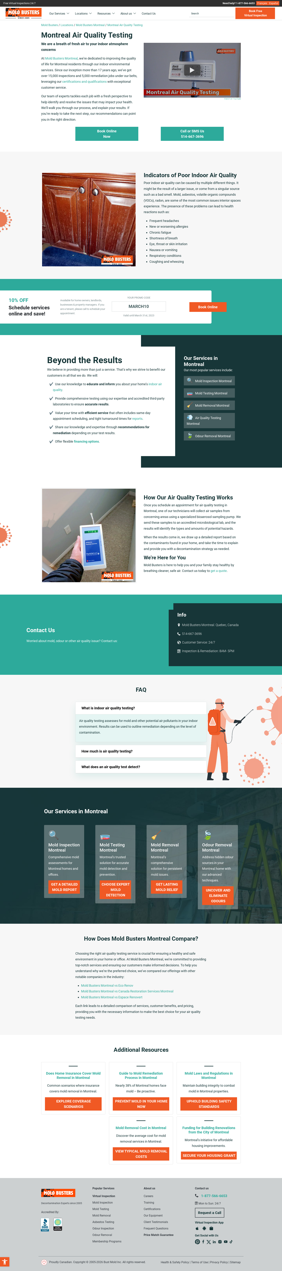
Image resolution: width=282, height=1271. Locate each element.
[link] (64, 847)
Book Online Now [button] (107, 134)
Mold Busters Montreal (61, 58)
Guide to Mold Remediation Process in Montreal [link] (141, 1075)
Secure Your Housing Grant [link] (209, 1155)
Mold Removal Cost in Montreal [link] (141, 1128)
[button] (4, 1262)
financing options (86, 441)
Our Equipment (153, 1215)
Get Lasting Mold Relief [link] (167, 887)
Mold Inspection (102, 1202)
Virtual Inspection (103, 1196)
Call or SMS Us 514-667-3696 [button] (192, 134)
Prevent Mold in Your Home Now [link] (141, 1104)
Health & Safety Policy (175, 1262)
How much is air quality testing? (107, 751)
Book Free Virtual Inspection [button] (255, 13)
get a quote (219, 571)
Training (149, 1202)
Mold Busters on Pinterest (197, 1241)
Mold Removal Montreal (208, 405)
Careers (148, 1196)
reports (137, 418)
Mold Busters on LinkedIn (214, 1241)
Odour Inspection (103, 1228)
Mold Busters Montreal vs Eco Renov (107, 985)
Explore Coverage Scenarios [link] (73, 1104)
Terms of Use (199, 1262)
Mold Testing (100, 1209)
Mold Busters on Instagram (219, 1241)
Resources (106, 13)
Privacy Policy (219, 1262)
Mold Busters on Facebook (203, 1241)
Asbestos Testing (103, 1222)
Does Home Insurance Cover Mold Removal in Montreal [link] (73, 1075)
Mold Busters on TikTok (231, 1242)
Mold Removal (101, 1215)
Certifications (152, 1209)
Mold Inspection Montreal (209, 381)
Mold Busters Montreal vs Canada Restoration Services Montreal (127, 991)
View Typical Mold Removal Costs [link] (141, 1154)
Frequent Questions (156, 1228)
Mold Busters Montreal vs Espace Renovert (111, 997)
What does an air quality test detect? (110, 767)
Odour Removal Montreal (209, 436)
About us (128, 13)
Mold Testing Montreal (207, 393)
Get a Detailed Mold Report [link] (64, 887)
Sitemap (235, 1262)
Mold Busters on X (208, 1242)
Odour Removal (102, 1235)
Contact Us (149, 13)
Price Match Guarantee (159, 1235)
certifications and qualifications (84, 81)
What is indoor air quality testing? (108, 708)
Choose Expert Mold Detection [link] (116, 889)
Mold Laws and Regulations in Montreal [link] (209, 1075)
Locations (83, 13)
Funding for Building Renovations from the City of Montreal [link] (208, 1130)
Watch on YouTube (232, 99)
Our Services (59, 13)
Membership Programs (106, 1241)
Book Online (208, 307)
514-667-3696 (192, 634)
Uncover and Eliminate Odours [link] (218, 895)
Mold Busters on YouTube (225, 1241)
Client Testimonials (156, 1222)
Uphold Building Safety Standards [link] (209, 1104)
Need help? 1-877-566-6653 (239, 3)
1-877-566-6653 (214, 1196)
